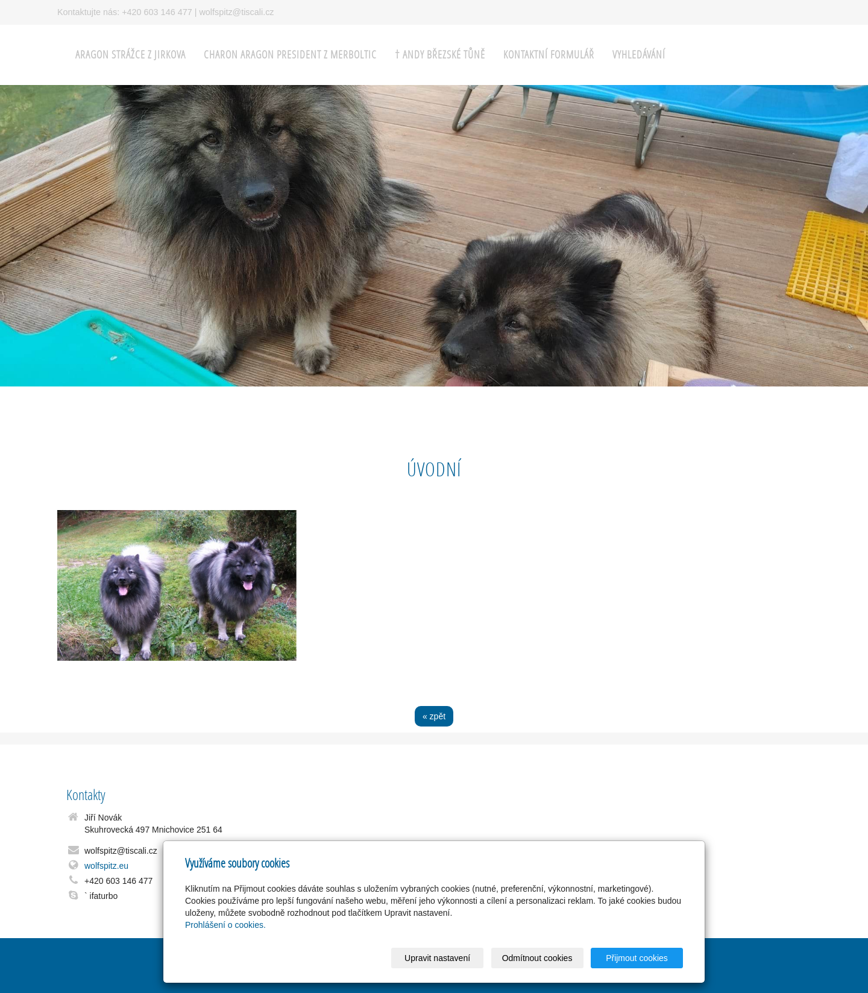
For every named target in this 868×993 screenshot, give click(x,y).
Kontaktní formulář (548, 54)
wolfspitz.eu (106, 866)
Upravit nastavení (437, 958)
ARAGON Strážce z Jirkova (130, 54)
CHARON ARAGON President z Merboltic (290, 54)
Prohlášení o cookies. (225, 925)
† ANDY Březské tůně (440, 54)
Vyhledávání (638, 54)
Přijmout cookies (637, 958)
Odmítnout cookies (537, 958)
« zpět (434, 716)
